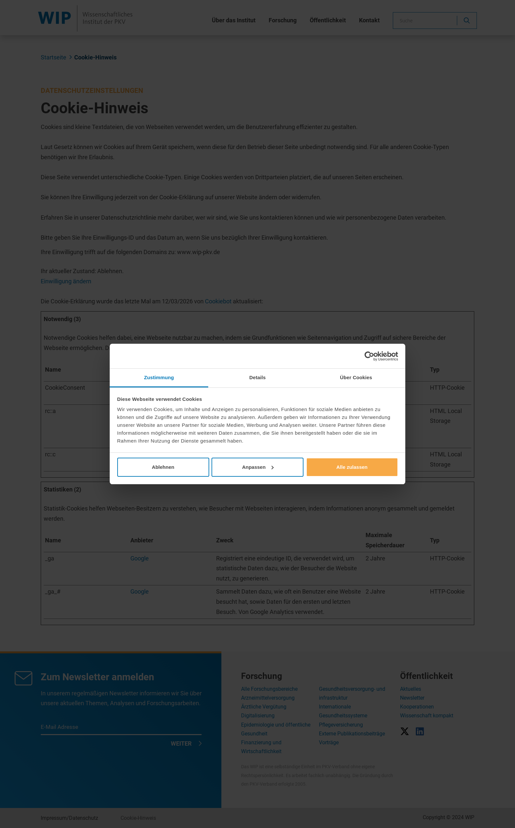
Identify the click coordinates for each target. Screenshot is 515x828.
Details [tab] (257, 377)
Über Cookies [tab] (356, 377)
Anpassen (258, 467)
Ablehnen (163, 467)
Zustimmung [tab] (159, 377)
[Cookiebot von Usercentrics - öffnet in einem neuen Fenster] (369, 356)
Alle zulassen (352, 467)
